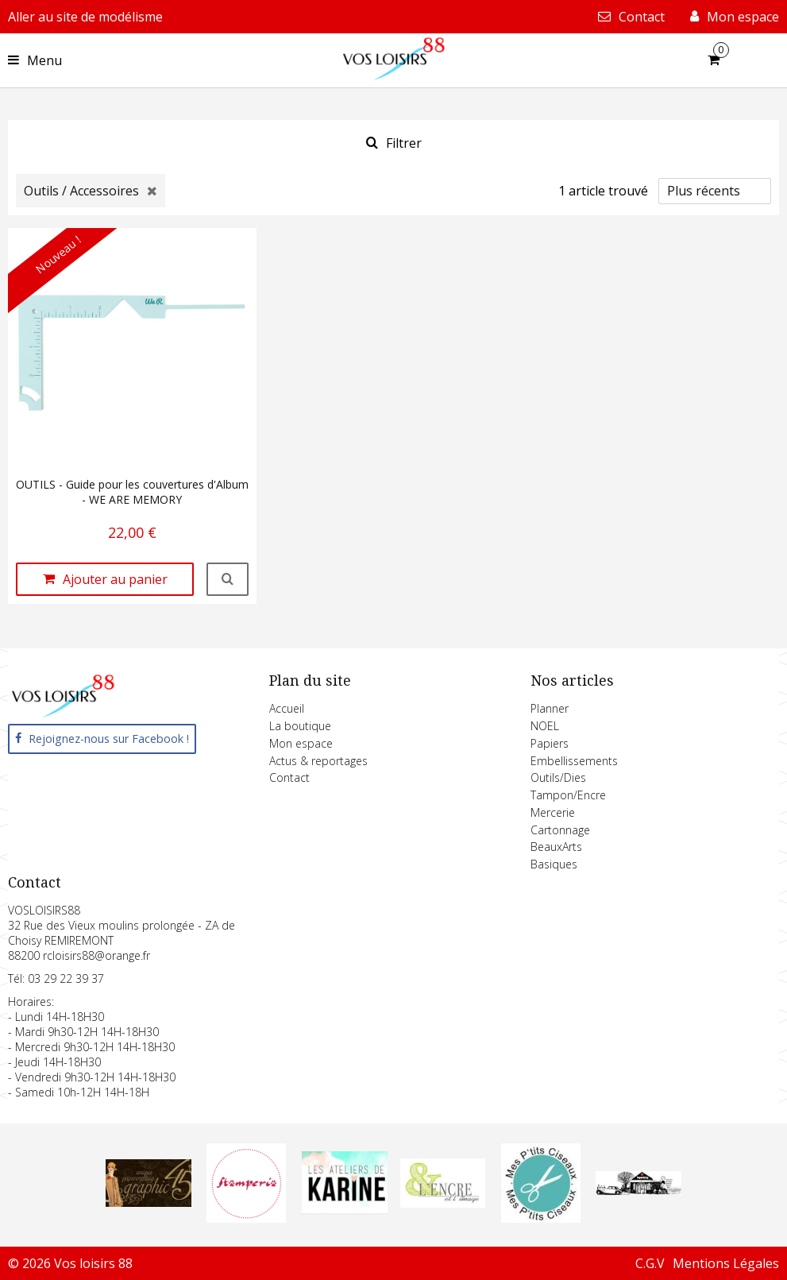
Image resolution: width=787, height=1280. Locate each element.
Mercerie (552, 812)
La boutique (300, 725)
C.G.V (650, 1263)
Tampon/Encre (568, 794)
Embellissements (574, 760)
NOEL (544, 725)
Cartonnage (560, 829)
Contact (289, 777)
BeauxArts (556, 846)
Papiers (549, 743)
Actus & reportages (318, 760)
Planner (549, 708)
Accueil (286, 708)
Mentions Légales (726, 1263)
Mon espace (301, 743)
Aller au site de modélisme (85, 16)
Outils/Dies (558, 777)
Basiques (553, 864)
